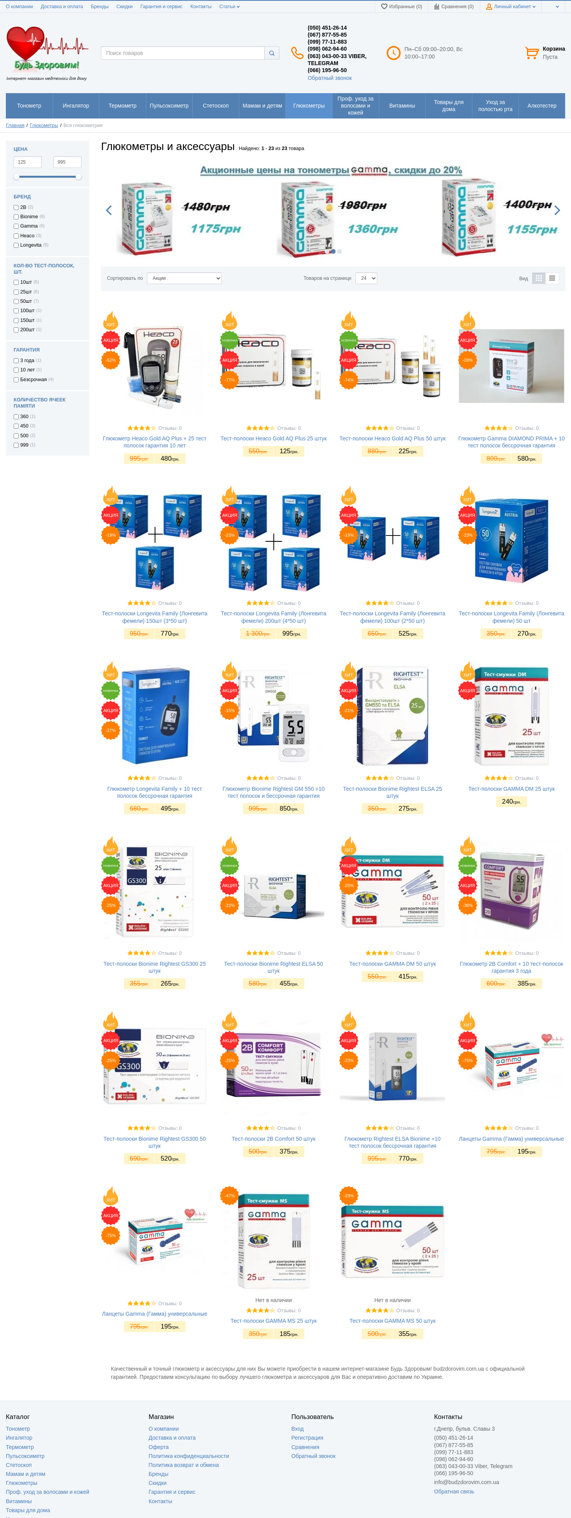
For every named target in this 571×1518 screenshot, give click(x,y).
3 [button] (339, 251)
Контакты (200, 6)
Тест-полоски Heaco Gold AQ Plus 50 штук (392, 438)
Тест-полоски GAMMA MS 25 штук (274, 1321)
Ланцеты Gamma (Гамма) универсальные (511, 1139)
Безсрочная (33, 379)
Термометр (20, 1447)
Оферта (158, 1447)
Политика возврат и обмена (183, 1465)
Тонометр (18, 1429)
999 (24, 445)
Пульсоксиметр (25, 1456)
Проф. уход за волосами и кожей (47, 1492)
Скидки (125, 6)
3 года (27, 360)
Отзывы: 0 (170, 428)
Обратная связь (454, 1491)
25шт (26, 292)
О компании (19, 6)
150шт (27, 320)
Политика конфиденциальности (188, 1456)
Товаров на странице (328, 278)
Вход (298, 1429)
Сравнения (306, 1447)
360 (24, 416)
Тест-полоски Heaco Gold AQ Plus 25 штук (274, 438)
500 (24, 435)
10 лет (27, 370)
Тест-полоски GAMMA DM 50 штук (392, 964)
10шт (26, 282)
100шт (27, 310)
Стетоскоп (19, 1465)
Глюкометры (21, 1483)
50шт (26, 301)
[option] (333, 205)
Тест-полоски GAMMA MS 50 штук (393, 1321)
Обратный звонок (330, 78)
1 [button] (327, 251)
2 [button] (333, 251)
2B (23, 207)
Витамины (19, 1501)
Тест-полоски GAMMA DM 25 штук (511, 789)
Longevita (31, 245)
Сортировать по (125, 278)
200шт (27, 329)
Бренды (100, 6)
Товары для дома (28, 1510)
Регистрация (308, 1438)
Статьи (229, 6)
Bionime (29, 216)
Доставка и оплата (62, 6)
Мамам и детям (25, 1474)
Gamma (29, 226)
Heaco (27, 236)
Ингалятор (19, 1438)
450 (24, 426)
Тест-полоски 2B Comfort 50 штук (274, 1139)
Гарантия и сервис (161, 6)
